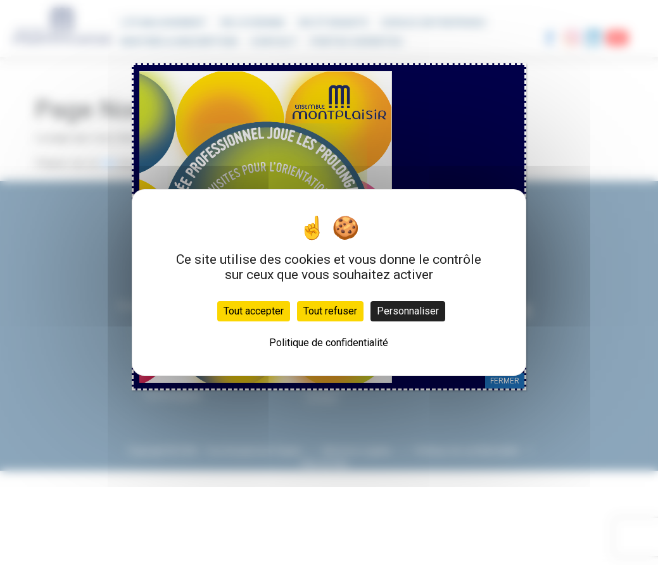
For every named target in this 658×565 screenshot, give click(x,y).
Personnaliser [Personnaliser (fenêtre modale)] (408, 311)
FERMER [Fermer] (504, 380)
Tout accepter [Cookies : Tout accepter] (254, 311)
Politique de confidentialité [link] (328, 343)
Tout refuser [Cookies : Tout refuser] (330, 311)
